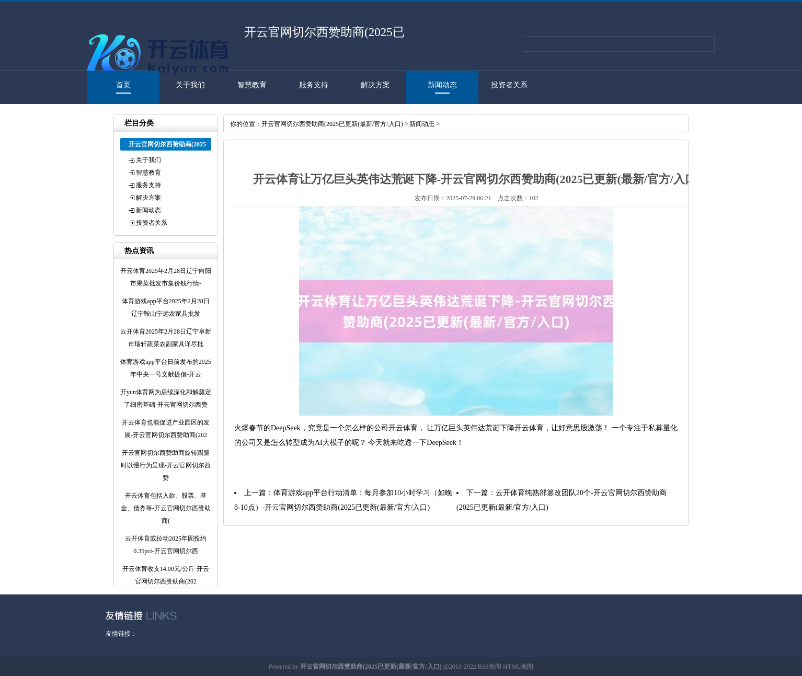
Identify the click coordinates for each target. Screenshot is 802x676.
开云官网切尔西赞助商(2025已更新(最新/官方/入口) (332, 124)
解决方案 (375, 85)
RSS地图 (489, 666)
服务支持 (313, 85)
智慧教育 (252, 85)
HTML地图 (518, 666)
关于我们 (190, 85)
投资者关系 (509, 85)
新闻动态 (442, 85)
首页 (123, 85)
